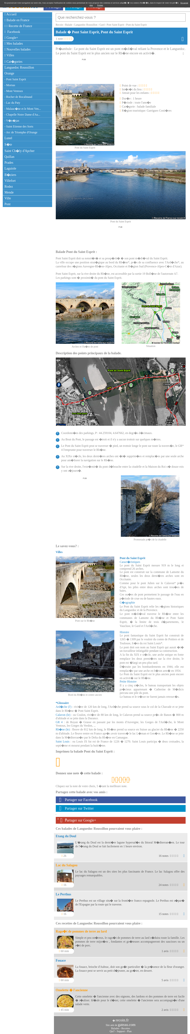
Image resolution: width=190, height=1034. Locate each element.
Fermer (100, 5)
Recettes (125, 1026)
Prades (9, 162)
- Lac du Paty (12, 102)
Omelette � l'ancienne (72, 988)
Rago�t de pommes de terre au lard (81, 929)
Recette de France (18, 26)
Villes (9, 55)
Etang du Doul (66, 834)
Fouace (61, 958)
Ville (8, 198)
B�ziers (10, 175)
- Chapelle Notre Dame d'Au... (22, 114)
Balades (115, 1026)
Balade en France (17, 20)
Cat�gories (13, 61)
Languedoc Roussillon (19, 67)
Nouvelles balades (18, 49)
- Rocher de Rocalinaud (18, 96)
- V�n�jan (12, 120)
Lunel (8, 138)
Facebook (12, 32)
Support (121, 1029)
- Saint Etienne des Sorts (19, 126)
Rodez (9, 186)
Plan (129, 1029)
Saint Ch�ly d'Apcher (20, 151)
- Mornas (10, 85)
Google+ (11, 38)
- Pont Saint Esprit (15, 79)
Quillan (9, 157)
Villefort (10, 181)
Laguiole (10, 168)
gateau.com (127, 1023)
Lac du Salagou (67, 863)
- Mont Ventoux (14, 91)
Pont (8, 204)
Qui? (112, 1029)
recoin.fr (122, 1018)
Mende (9, 192)
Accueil (11, 14)
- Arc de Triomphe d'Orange (21, 132)
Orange (9, 73)
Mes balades (14, 43)
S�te (8, 144)
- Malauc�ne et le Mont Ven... (23, 108)
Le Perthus (63, 892)
